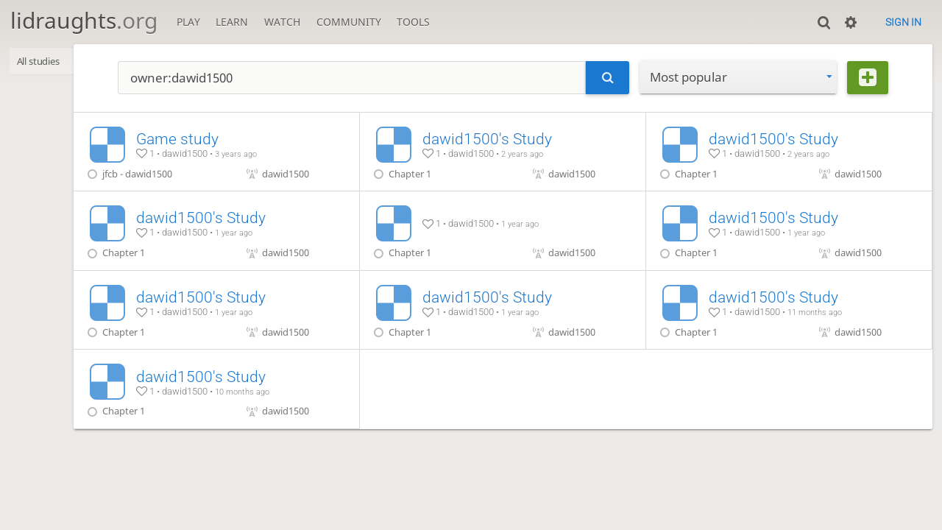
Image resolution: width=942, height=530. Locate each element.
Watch (282, 22)
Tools (413, 22)
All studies (43, 62)
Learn (232, 22)
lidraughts (83, 20)
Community (348, 22)
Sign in (903, 22)
